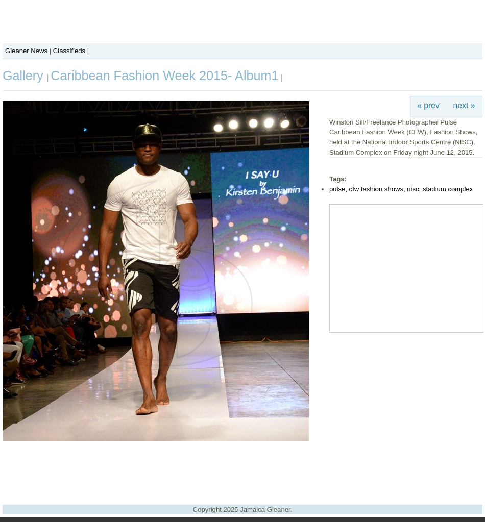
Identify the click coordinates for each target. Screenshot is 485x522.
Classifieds (69, 51)
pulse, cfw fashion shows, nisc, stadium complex (401, 189)
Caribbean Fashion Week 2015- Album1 (164, 75)
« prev (428, 105)
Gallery (25, 75)
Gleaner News (26, 51)
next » (464, 105)
